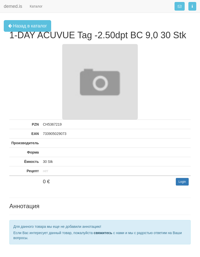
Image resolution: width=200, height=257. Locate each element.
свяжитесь (103, 233)
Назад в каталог (27, 25)
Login (182, 181)
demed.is (13, 6)
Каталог (36, 6)
